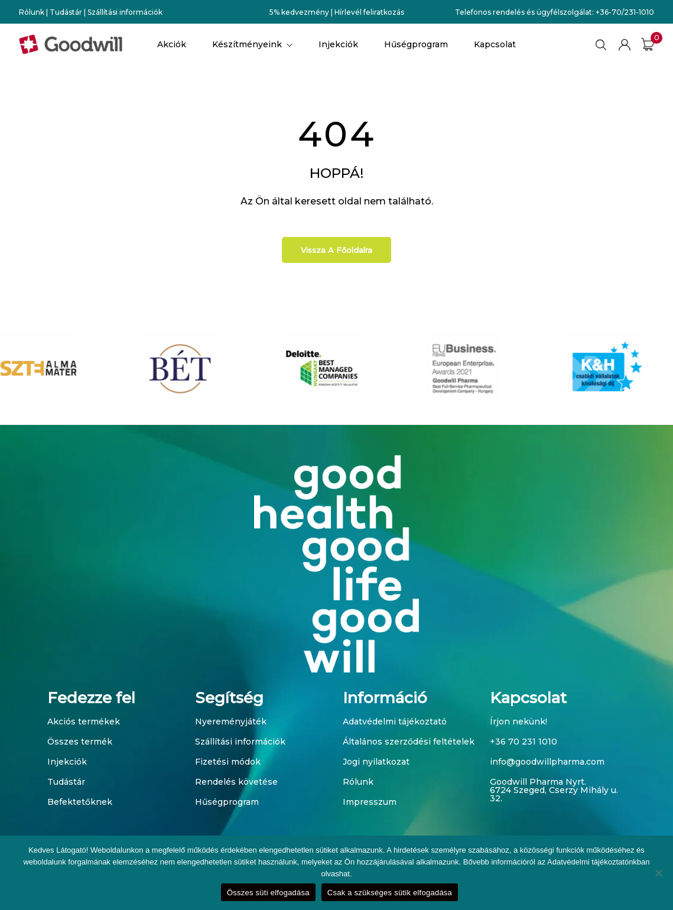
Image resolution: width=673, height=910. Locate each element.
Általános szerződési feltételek (408, 741)
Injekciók (67, 761)
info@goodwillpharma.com (547, 761)
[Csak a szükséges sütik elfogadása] (658, 873)
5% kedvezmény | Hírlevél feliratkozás (336, 12)
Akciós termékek (83, 721)
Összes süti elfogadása (268, 892)
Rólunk (31, 12)
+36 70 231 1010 (523, 741)
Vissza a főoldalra (336, 250)
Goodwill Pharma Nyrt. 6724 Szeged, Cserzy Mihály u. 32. (554, 790)
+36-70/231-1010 (625, 12)
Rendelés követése (236, 781)
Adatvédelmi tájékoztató (395, 721)
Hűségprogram (227, 802)
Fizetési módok (228, 761)
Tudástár (66, 12)
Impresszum (369, 802)
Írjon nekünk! (518, 721)
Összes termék (79, 741)
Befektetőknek (79, 802)
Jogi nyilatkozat (376, 761)
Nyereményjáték (230, 721)
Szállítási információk (124, 12)
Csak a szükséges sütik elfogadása (389, 892)
